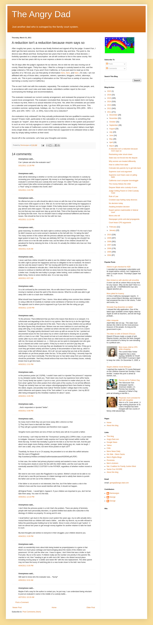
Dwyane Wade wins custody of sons (123, 187)
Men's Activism (112, 463)
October (112, 122)
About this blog (112, 425)
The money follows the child (120, 184)
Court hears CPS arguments (120, 223)
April (111, 142)
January (112, 230)
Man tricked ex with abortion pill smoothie (123, 280)
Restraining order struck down (120, 154)
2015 (109, 98)
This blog (110, 436)
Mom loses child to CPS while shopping (128, 348)
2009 (109, 238)
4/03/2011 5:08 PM (25, 411)
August (112, 129)
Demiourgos (114, 493)
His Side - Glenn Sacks (116, 454)
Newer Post (17, 607)
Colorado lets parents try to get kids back (125, 168)
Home (54, 607)
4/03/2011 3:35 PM (25, 396)
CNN (108, 448)
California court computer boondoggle (123, 181)
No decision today (116, 203)
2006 (109, 248)
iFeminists (111, 460)
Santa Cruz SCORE (114, 469)
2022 (109, 91)
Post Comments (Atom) (32, 612)
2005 (109, 252)
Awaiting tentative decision (119, 207)
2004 (109, 255)
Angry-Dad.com (113, 439)
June (111, 135)
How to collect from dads (118, 165)
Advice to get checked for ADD (119, 267)
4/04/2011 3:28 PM (25, 536)
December (113, 115)
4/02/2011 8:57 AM (25, 278)
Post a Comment (22, 602)
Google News (112, 442)
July (111, 132)
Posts (109, 64)
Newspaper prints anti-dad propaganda (124, 219)
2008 (109, 242)
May (111, 139)
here (63, 73)
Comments (111, 68)
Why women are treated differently (122, 161)
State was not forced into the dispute (123, 158)
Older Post (91, 607)
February (113, 227)
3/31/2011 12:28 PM (26, 166)
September (113, 125)
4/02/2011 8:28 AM (25, 249)
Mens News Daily (113, 451)
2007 (109, 245)
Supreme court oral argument (120, 172)
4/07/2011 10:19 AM (26, 597)
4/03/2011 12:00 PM (26, 308)
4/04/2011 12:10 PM (26, 497)
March (112, 146)
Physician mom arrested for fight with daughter (129, 399)
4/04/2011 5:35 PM (25, 566)
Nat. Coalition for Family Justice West (121, 466)
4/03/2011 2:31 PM (25, 364)
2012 (109, 108)
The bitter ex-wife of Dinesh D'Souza (121, 334)
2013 (109, 105)
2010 (109, 235)
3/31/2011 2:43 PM (25, 190)
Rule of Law (113, 196)
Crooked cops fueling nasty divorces (123, 200)
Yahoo (109, 445)
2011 (109, 112)
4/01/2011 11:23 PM (26, 219)
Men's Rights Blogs (114, 457)
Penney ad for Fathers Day (129, 380)
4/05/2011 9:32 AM (25, 580)
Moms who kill (114, 216)
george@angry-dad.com (119, 483)
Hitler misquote (112, 320)
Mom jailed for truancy (115, 294)
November (113, 118)
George (112, 497)
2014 (109, 101)
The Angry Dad (41, 14)
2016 (109, 95)
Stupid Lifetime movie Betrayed (119, 367)
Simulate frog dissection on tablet (120, 307)
